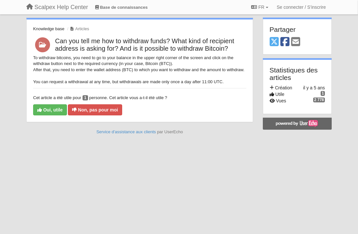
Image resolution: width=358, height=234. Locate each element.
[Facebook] (284, 42)
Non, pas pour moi (95, 109)
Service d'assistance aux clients (126, 131)
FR (259, 7)
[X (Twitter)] (274, 42)
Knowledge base (48, 28)
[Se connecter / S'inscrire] (301, 7)
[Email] (295, 42)
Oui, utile (50, 109)
